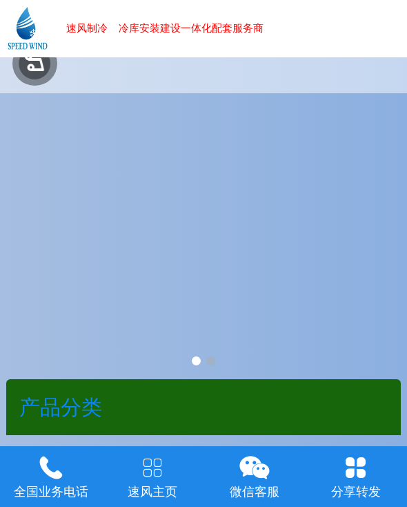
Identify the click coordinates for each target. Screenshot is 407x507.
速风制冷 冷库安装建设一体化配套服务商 (165, 28)
